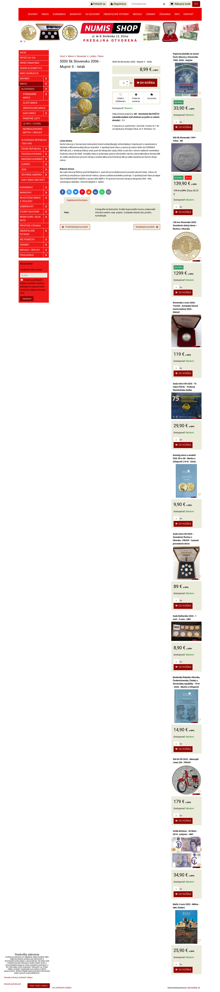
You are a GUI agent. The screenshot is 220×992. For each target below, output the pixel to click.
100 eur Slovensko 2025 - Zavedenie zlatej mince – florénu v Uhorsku (185, 225)
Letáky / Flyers (32, 123)
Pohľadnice (34, 255)
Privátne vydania (30, 225)
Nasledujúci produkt (147, 227)
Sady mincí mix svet (33, 180)
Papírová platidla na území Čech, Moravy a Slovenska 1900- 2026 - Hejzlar (186, 57)
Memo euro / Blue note (34, 218)
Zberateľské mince (34, 108)
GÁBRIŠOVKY (34, 206)
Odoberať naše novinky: (31, 269)
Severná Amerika (35, 174)
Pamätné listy (31, 118)
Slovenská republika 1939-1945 (34, 142)
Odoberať (26, 298)
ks (178, 122)
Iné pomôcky (34, 239)
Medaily (137, 14)
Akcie (23, 52)
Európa (35, 164)
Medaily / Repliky (34, 250)
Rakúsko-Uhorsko (35, 159)
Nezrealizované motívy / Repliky (32, 131)
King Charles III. (29, 73)
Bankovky (76, 14)
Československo (35, 154)
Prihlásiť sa (98, 3)
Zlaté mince (30, 102)
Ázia (35, 169)
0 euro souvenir (34, 211)
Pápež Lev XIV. (28, 57)
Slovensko (35, 89)
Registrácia (118, 3)
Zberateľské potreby (116, 14)
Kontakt (189, 14)
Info (177, 14)
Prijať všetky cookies (39, 986)
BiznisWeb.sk (193, 987)
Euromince (59, 14)
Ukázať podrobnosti (12, 984)
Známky (150, 14)
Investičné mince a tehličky (34, 199)
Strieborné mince (36, 96)
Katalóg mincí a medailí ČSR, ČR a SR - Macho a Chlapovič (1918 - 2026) (184, 458)
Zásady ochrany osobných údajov (56, 987)
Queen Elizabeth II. (31, 68)
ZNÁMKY (34, 244)
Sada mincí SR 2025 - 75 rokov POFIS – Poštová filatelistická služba (184, 386)
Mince (45, 14)
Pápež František (29, 63)
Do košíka (145, 83)
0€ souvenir (92, 14)
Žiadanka (165, 14)
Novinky (33, 14)
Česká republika (35, 148)
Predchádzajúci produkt (75, 227)
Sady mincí (36, 113)
